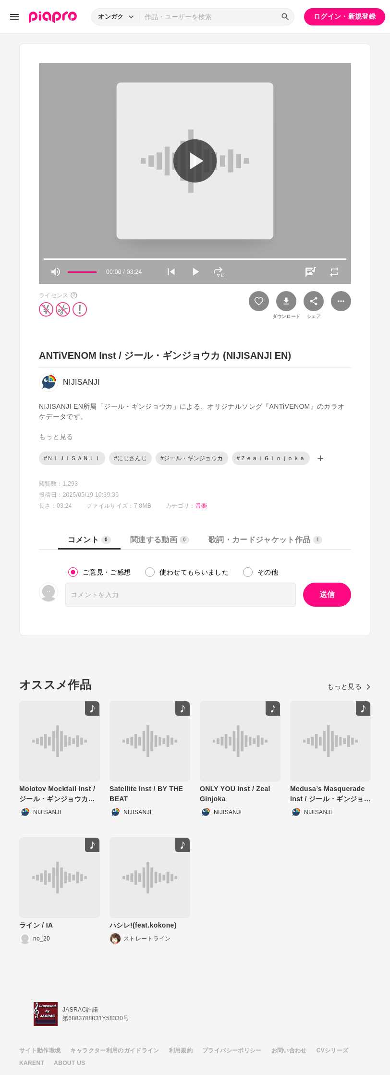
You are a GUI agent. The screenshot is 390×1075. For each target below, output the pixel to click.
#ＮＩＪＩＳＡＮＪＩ (72, 458)
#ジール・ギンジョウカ (191, 458)
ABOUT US (69, 1063)
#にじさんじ (130, 458)
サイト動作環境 (40, 1050)
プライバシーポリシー (232, 1050)
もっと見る (349, 686)
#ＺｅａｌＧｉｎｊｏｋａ (271, 458)
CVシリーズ (333, 1050)
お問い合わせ (289, 1050)
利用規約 (181, 1050)
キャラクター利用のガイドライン (114, 1050)
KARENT (31, 1063)
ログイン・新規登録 (345, 16)
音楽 (201, 505)
